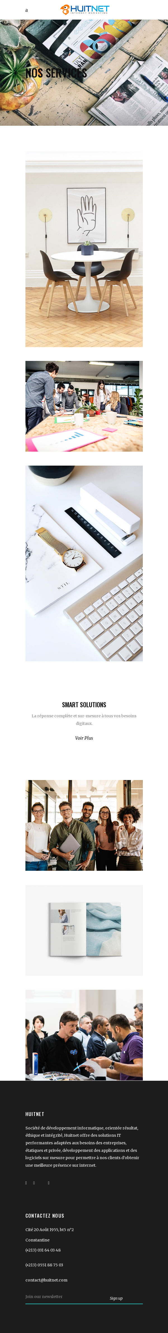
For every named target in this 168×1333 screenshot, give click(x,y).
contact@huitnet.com (46, 1280)
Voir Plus (84, 738)
